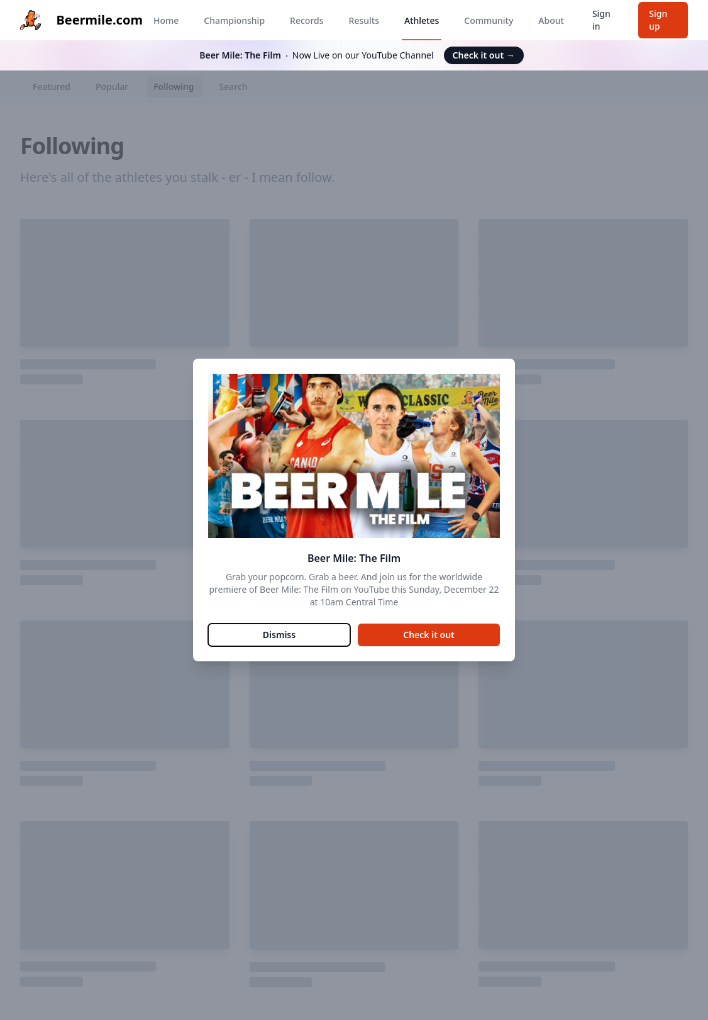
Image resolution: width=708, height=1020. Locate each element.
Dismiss (279, 635)
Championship (234, 20)
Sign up (658, 20)
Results (364, 20)
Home (166, 20)
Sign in (601, 20)
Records (306, 20)
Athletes (421, 20)
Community (488, 20)
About (551, 20)
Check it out (484, 55)
